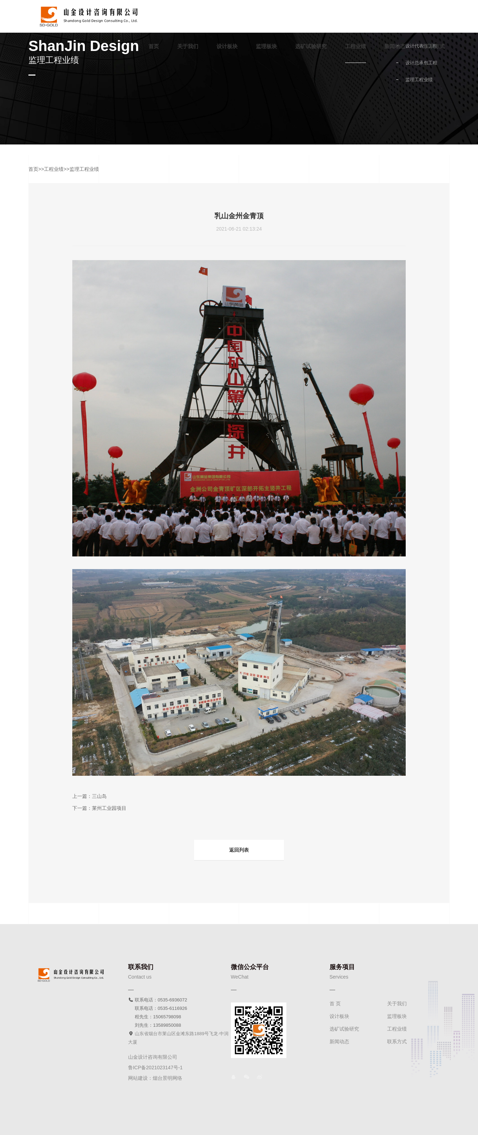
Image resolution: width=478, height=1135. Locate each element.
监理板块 (266, 46)
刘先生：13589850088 (154, 1025)
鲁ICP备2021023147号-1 (155, 1067)
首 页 (335, 1003)
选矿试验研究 (311, 46)
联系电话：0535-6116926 (157, 1008)
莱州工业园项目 (109, 808)
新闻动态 (394, 46)
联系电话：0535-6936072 (157, 999)
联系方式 (434, 46)
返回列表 (239, 850)
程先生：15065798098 (154, 1016)
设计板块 (227, 46)
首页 (153, 46)
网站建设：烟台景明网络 (155, 1078)
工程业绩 (355, 46)
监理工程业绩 (419, 79)
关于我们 (187, 46)
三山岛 (99, 796)
